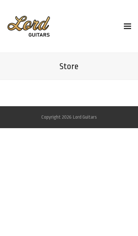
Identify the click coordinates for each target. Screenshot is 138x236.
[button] (127, 26)
